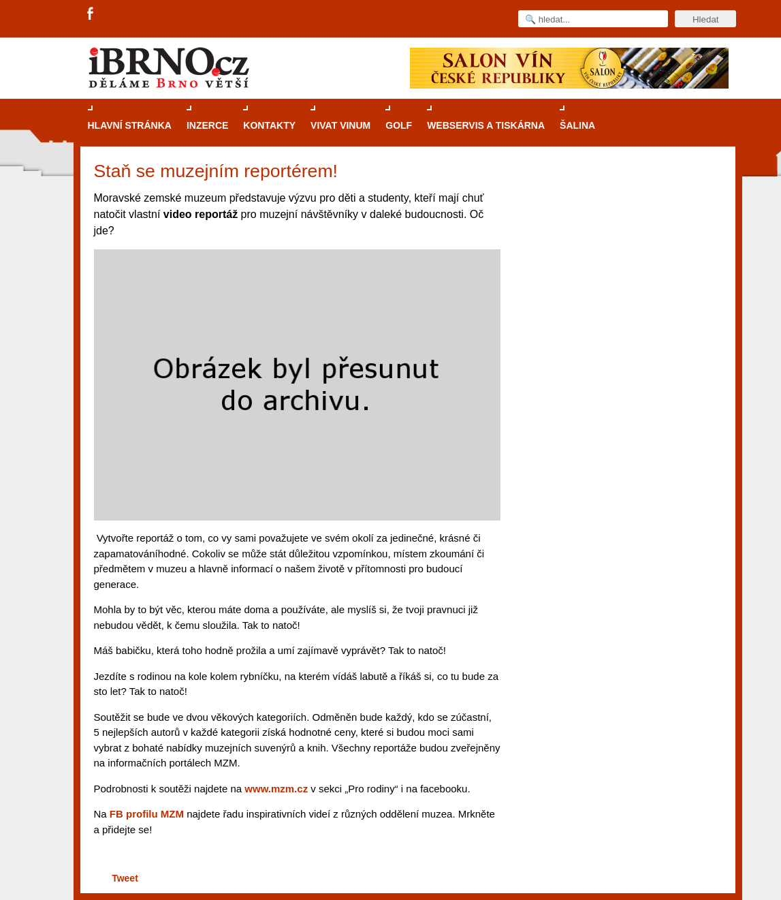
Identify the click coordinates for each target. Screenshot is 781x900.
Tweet (125, 878)
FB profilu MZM (147, 814)
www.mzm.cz (276, 788)
